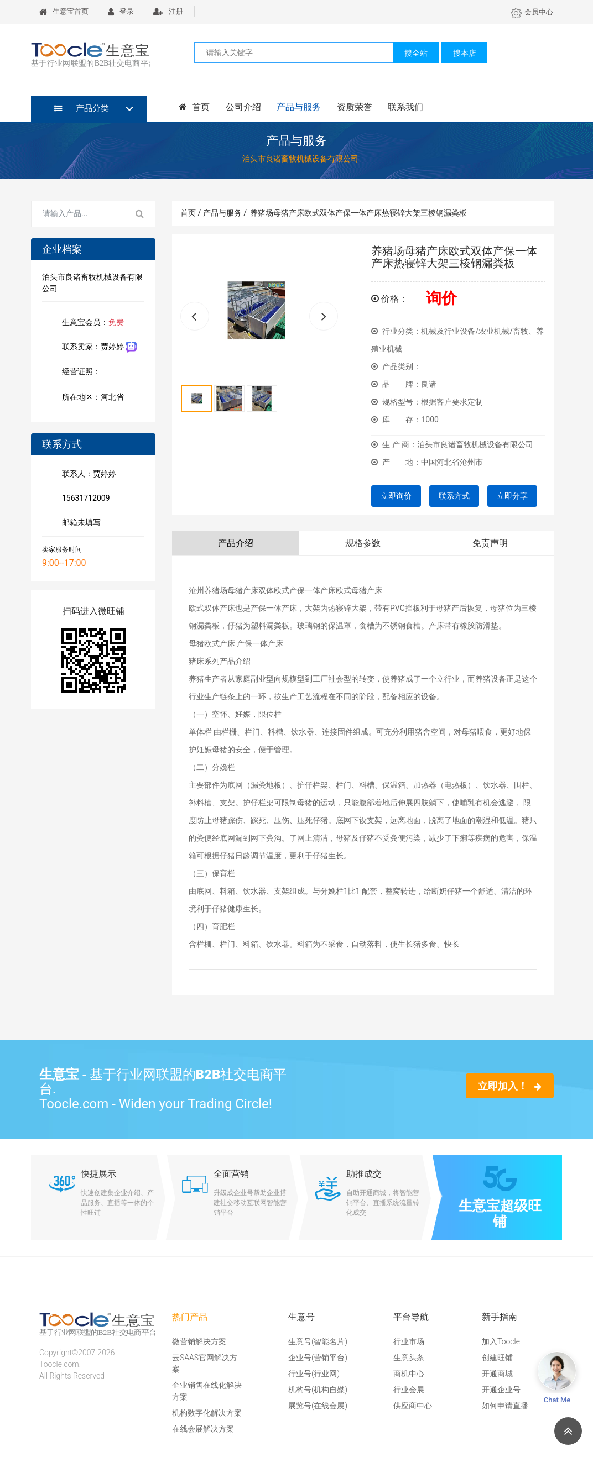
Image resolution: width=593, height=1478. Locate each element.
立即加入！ (510, 1086)
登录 (121, 11)
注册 (168, 11)
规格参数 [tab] (363, 543)
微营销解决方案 (199, 1341)
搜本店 (464, 53)
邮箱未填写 (79, 523)
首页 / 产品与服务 (213, 212)
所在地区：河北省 (91, 397)
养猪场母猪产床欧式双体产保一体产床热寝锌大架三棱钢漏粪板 (358, 212)
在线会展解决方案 (203, 1428)
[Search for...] (78, 214)
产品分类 (81, 108)
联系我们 (399, 107)
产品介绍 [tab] (235, 543)
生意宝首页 (64, 11)
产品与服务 (295, 107)
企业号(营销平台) (317, 1357)
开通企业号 (501, 1389)
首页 (193, 107)
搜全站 (416, 53)
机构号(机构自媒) (317, 1389)
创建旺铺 (497, 1357)
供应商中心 (412, 1405)
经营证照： (87, 372)
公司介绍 (240, 107)
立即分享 (512, 495)
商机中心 (408, 1373)
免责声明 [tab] (490, 543)
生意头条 (408, 1357)
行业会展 (408, 1389)
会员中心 (532, 12)
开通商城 (497, 1373)
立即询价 (396, 495)
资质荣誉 (349, 107)
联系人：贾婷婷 (87, 474)
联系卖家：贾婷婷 (97, 347)
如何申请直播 (505, 1405)
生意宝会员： (91, 323)
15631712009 (84, 499)
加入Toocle (501, 1341)
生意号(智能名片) (317, 1341)
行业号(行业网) (314, 1373)
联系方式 (454, 495)
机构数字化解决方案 (207, 1412)
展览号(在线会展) (317, 1405)
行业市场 (408, 1341)
